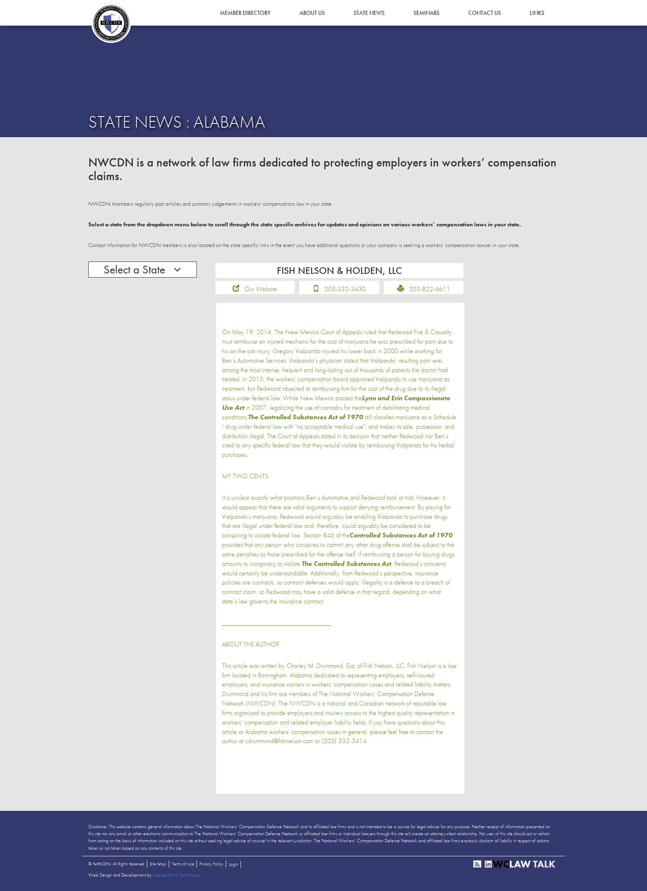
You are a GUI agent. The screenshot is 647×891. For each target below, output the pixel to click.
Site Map (158, 864)
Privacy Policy (211, 864)
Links (537, 13)
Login (233, 864)
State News (369, 13)
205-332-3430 (345, 289)
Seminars (426, 13)
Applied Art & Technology (176, 875)
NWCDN (111, 23)
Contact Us (484, 13)
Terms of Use (183, 864)
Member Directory (245, 13)
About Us (312, 13)
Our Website (260, 289)
